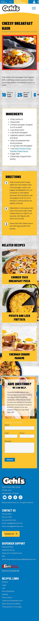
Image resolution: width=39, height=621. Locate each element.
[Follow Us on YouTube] (5, 497)
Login (4, 585)
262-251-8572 (7, 514)
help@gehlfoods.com (15, 523)
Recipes (5, 582)
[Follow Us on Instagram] (20, 497)
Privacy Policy (7, 597)
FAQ (10, 2)
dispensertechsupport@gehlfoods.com (21, 559)
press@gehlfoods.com (15, 526)
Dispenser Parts (7, 547)
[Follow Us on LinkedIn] (10, 497)
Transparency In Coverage (12, 607)
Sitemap (5, 594)
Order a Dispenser (4, 2)
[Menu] (34, 8)
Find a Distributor (21, 2)
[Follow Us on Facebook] (15, 497)
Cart (3, 588)
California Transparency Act (12, 601)
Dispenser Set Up (8, 550)
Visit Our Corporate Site (10, 571)
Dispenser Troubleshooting (12, 553)
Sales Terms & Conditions (11, 604)
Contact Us (9, 534)
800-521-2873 (7, 517)
